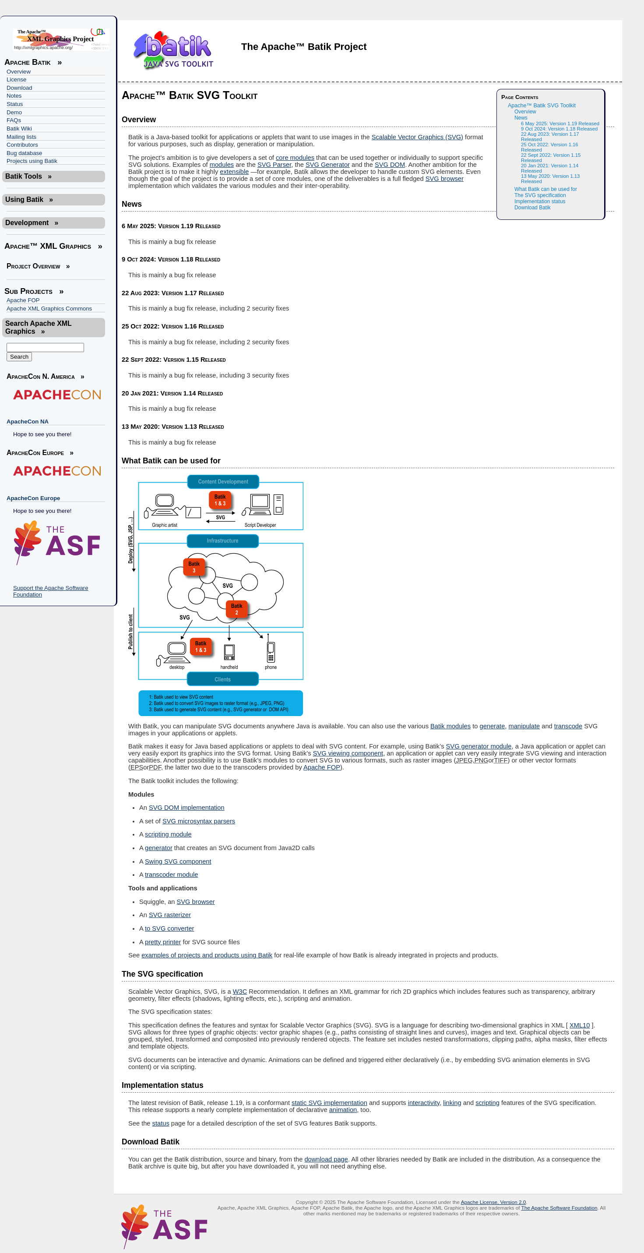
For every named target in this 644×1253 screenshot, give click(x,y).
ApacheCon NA (28, 421)
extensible (234, 171)
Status (15, 104)
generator (158, 847)
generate (492, 726)
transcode (568, 726)
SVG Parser (274, 164)
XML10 (580, 1025)
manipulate (524, 726)
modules (222, 164)
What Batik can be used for (545, 189)
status (160, 1123)
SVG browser (445, 178)
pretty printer (163, 942)
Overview (19, 71)
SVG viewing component (348, 753)
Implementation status (539, 201)
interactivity (424, 1102)
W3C (240, 991)
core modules (295, 157)
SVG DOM (390, 164)
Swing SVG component (178, 861)
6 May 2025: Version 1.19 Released (560, 123)
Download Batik (532, 208)
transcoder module (171, 874)
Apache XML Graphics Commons (49, 308)
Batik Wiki (19, 128)
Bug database (24, 153)
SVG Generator (328, 164)
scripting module (168, 834)
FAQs (14, 120)
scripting (487, 1102)
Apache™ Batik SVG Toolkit (542, 105)
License (16, 79)
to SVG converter (169, 928)
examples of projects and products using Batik (206, 955)
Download (19, 88)
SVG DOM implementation (187, 807)
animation (343, 1109)
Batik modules (450, 726)
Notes (14, 95)
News (521, 118)
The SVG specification (540, 195)
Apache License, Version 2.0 (493, 1202)
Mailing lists (21, 137)
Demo (14, 112)
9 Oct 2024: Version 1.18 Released (559, 128)
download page (326, 1159)
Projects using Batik (32, 161)
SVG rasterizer (170, 914)
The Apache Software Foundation (559, 1208)
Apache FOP (23, 300)
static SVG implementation (329, 1102)
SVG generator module (479, 746)
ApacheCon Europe (33, 498)
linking (452, 1102)
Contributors (22, 144)
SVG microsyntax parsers (198, 821)
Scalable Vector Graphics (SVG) (417, 137)
